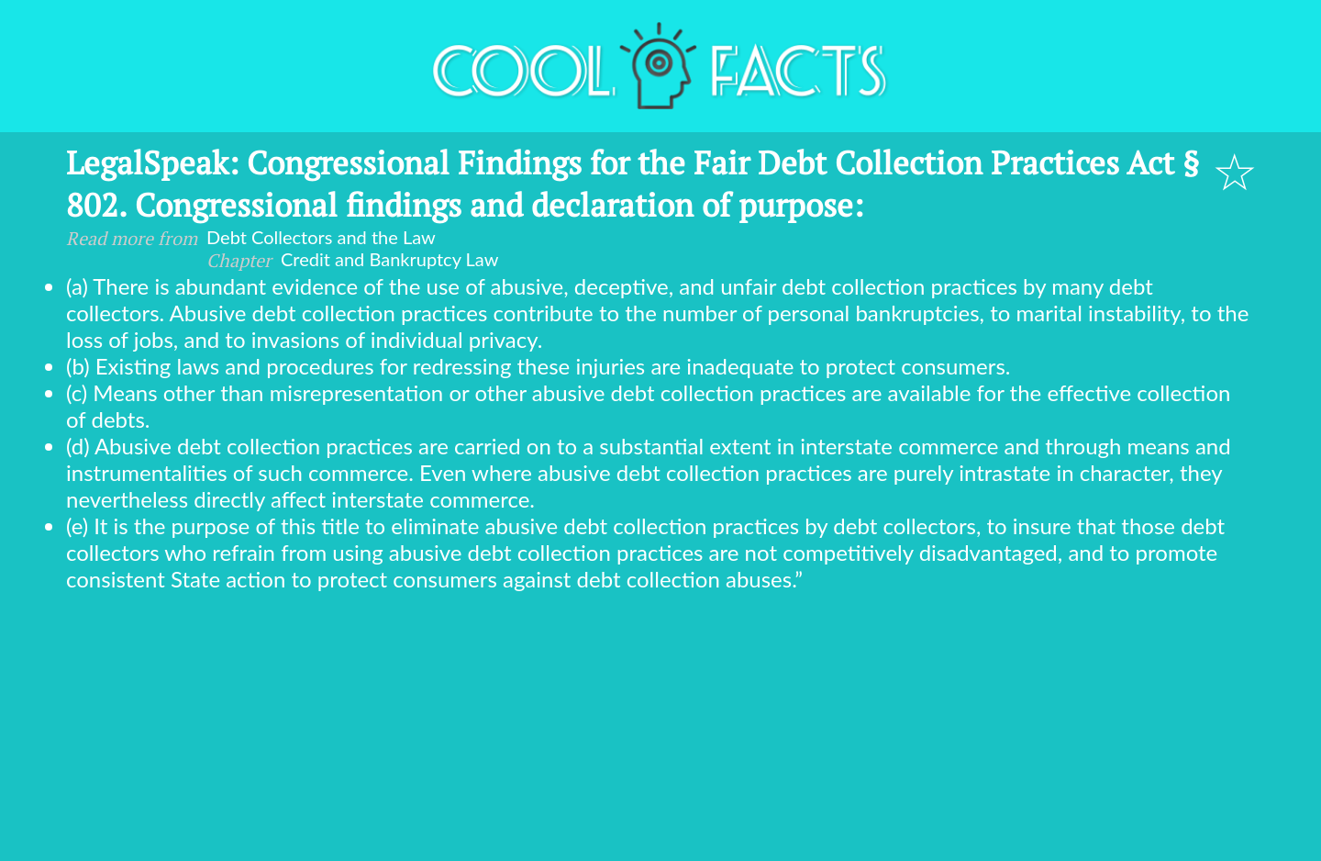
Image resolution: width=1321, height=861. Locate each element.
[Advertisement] (660, 729)
